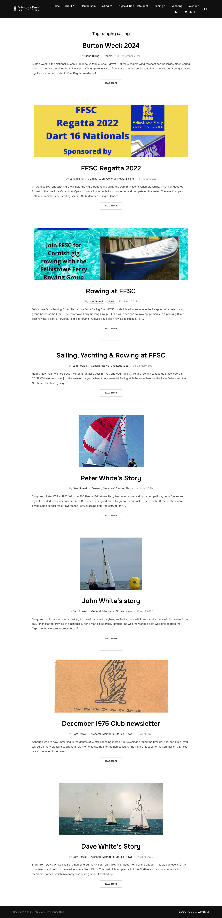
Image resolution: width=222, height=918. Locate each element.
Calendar (193, 6)
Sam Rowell (96, 301)
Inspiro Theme (186, 912)
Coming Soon (96, 178)
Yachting (177, 6)
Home (56, 6)
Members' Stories (113, 488)
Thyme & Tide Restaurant (132, 6)
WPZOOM (203, 912)
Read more (113, 82)
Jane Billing (92, 56)
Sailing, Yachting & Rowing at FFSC (110, 355)
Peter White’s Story (111, 478)
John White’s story (110, 600)
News (120, 178)
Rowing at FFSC (110, 291)
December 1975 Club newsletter (110, 723)
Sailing (106, 6)
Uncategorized (120, 365)
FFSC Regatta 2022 (111, 168)
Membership (88, 6)
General (108, 56)
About (70, 6)
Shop (177, 12)
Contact (192, 12)
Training (160, 6)
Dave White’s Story (111, 846)
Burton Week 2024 (111, 45)
